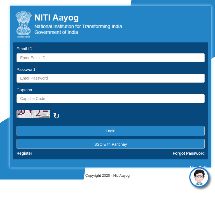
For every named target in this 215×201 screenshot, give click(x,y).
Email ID (26, 48)
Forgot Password (189, 153)
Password (27, 69)
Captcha (26, 89)
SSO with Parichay (110, 144)
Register (24, 153)
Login (110, 131)
